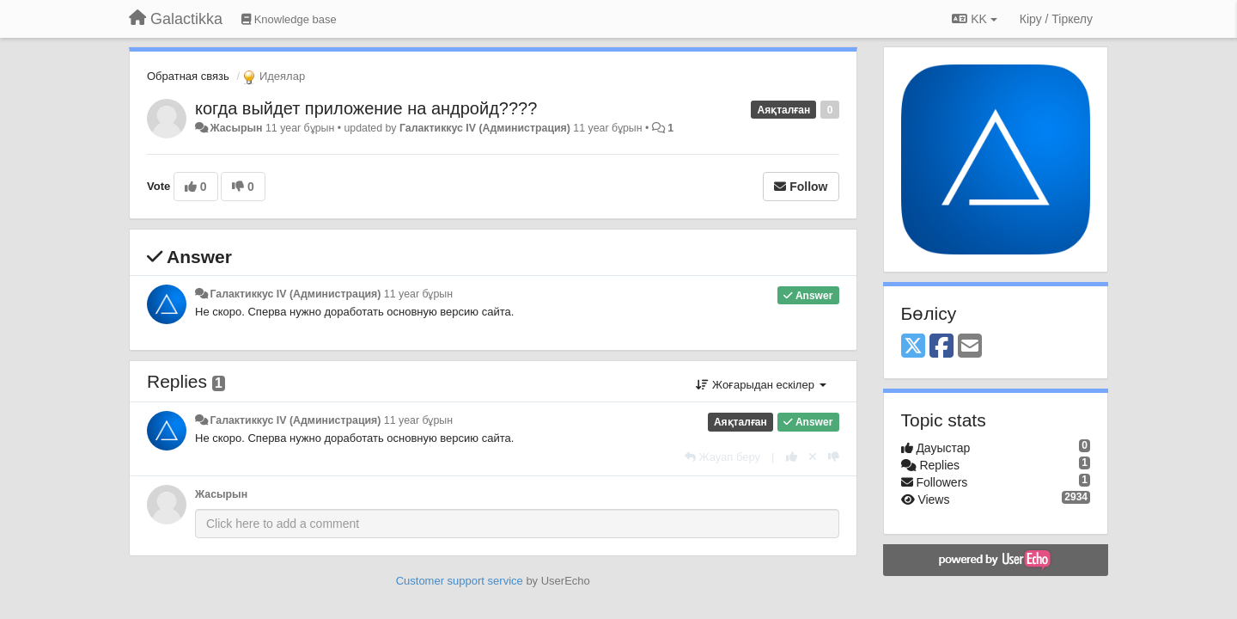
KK (974, 19)
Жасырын (236, 128)
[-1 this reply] (833, 456)
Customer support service (459, 580)
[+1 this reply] (791, 456)
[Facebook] (941, 347)
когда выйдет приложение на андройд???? (366, 108)
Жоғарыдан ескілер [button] (761, 384)
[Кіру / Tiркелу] (1056, 19)
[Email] (970, 347)
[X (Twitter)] (913, 347)
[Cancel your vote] (812, 456)
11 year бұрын (418, 294)
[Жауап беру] (722, 456)
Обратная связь (188, 76)
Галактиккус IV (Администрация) (484, 128)
